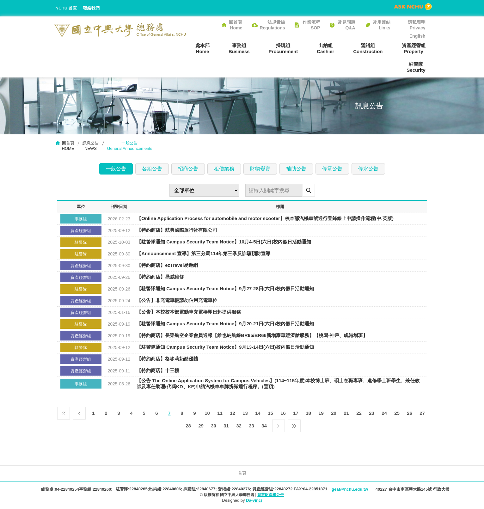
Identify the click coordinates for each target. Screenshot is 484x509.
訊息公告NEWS (91, 146)
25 (397, 413)
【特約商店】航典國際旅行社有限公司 (177, 230)
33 (251, 425)
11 (220, 413)
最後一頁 (294, 424)
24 (384, 413)
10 (207, 413)
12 (232, 413)
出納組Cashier (325, 48)
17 (295, 413)
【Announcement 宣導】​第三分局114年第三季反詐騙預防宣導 (203, 253)
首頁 (242, 473)
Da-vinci (254, 500)
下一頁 (278, 424)
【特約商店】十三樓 (158, 370)
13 (245, 413)
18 (308, 413)
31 (226, 425)
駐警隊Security (416, 67)
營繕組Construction (368, 48)
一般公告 (116, 168)
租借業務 (224, 168)
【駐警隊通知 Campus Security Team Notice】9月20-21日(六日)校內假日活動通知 (225, 324)
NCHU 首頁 (66, 8)
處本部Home (202, 48)
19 (321, 413)
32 (239, 425)
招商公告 (188, 168)
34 (264, 425)
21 (346, 413)
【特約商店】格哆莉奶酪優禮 (167, 359)
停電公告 (332, 168)
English (417, 36)
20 (333, 413)
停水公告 (368, 168)
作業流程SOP (311, 25)
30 (213, 425)
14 (257, 413)
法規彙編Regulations (272, 25)
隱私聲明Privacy (417, 25)
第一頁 (63, 411)
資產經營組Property (414, 48)
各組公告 (152, 168)
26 (409, 413)
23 (371, 413)
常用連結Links (381, 25)
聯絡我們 (91, 8)
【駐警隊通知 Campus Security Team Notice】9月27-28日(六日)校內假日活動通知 (225, 288)
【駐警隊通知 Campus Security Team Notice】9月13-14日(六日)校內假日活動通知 (225, 347)
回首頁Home (235, 25)
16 (283, 413)
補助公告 (296, 168)
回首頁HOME (68, 146)
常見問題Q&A (346, 25)
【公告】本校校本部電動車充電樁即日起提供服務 (189, 312)
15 (270, 413)
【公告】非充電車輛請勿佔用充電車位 (177, 300)
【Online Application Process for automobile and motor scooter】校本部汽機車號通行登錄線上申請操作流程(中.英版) (265, 218)
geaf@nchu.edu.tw (350, 489)
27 (422, 413)
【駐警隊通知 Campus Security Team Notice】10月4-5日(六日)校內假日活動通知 (224, 242)
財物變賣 (260, 168)
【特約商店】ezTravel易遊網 (167, 265)
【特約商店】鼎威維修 (160, 277)
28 (188, 425)
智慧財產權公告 (270, 495)
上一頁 (79, 411)
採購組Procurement (283, 48)
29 (201, 425)
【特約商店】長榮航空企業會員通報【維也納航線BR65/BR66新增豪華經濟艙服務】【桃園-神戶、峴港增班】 (252, 335)
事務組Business (239, 48)
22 (359, 413)
